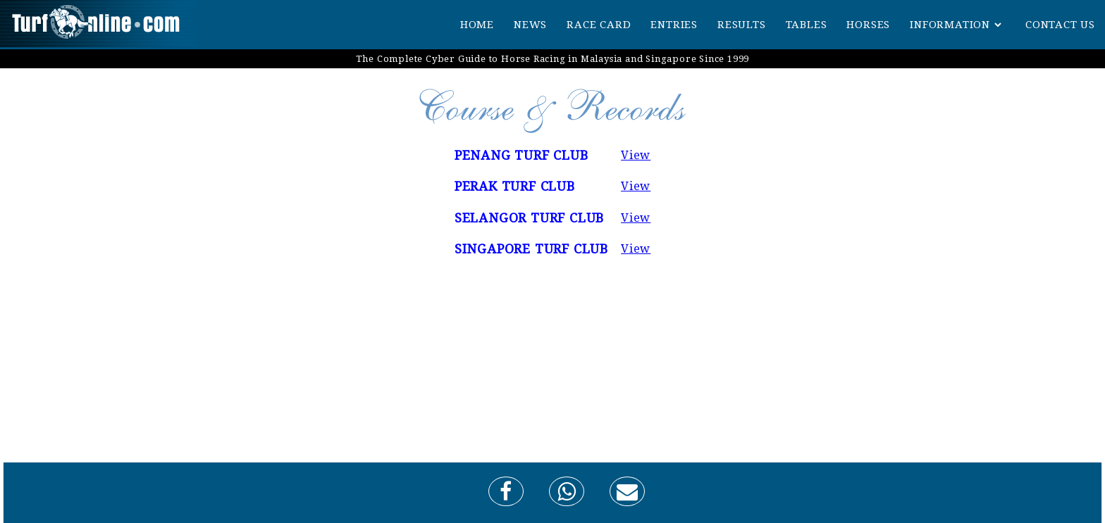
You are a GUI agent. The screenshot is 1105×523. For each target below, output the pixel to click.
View (635, 155)
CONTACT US (1060, 24)
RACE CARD (599, 24)
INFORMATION (950, 24)
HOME (477, 24)
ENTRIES (674, 24)
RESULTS (741, 24)
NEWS (530, 24)
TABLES (806, 24)
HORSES (868, 24)
